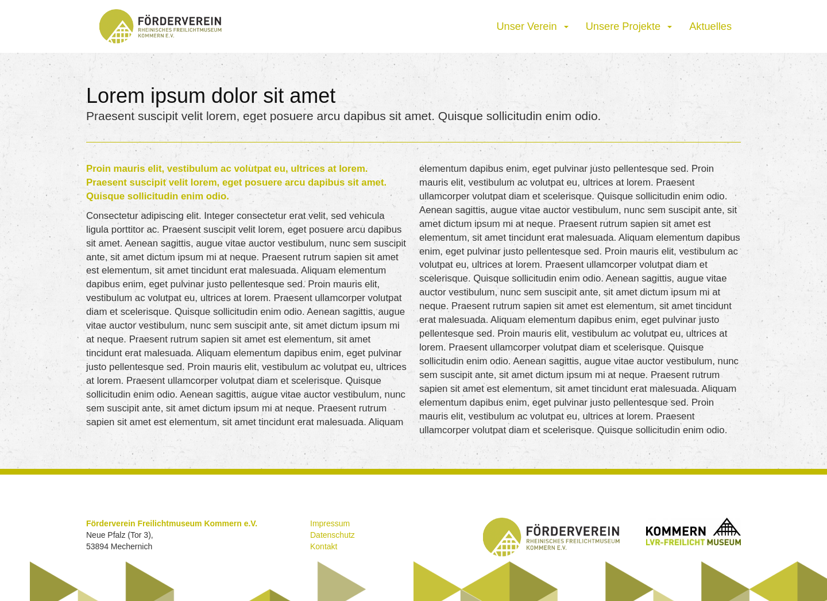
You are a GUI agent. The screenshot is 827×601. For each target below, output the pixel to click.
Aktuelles (710, 26)
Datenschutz (332, 535)
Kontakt (323, 546)
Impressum (330, 523)
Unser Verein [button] (532, 26)
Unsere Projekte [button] (629, 26)
